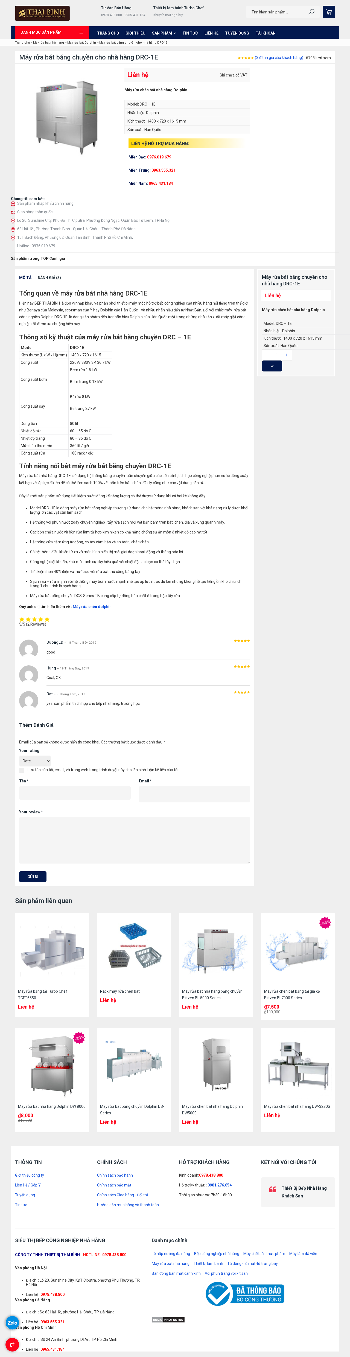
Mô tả (25, 278)
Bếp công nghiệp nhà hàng (216, 1253)
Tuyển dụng (237, 33)
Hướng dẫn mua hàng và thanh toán (128, 1205)
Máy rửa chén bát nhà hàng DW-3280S (297, 1106)
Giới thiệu (135, 33)
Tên (24, 781)
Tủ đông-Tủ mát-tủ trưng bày (252, 1263)
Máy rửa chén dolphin (92, 606)
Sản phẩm (162, 33)
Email (145, 781)
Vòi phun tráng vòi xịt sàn (226, 1273)
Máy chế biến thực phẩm (264, 1253)
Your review (31, 812)
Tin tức (190, 33)
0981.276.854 (220, 1185)
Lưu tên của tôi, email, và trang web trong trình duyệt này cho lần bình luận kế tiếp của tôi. (103, 770)
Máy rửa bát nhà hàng (48, 42)
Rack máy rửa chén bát (120, 991)
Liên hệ (211, 33)
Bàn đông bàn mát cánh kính (176, 1273)
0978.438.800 (211, 1175)
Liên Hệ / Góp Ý (28, 1185)
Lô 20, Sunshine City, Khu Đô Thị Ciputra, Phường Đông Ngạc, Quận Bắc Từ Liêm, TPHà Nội (93, 220)
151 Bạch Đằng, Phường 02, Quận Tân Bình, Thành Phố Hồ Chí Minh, (75, 237)
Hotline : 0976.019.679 (36, 246)
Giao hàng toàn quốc (34, 212)
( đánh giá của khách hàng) (279, 57)
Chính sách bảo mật (114, 1185)
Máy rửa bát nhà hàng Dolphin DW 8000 (52, 1106)
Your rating (29, 750)
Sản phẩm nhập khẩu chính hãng (45, 203)
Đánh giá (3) (49, 278)
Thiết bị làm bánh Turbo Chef (178, 8)
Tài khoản (266, 33)
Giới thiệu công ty (29, 1175)
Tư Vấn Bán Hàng (116, 8)
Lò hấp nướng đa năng (171, 1253)
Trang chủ (108, 33)
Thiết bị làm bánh (208, 1263)
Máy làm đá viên (303, 1253)
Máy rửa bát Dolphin (81, 42)
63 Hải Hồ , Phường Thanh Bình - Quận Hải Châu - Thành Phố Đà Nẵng (76, 229)
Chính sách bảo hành (115, 1175)
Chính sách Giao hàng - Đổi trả (122, 1195)
